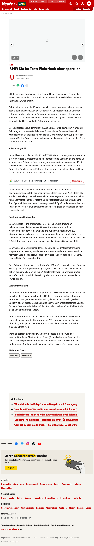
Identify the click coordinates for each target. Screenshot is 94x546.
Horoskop (38, 498)
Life (35, 9)
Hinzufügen (77, 181)
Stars (3, 498)
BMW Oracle (26, 355)
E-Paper (34, 1)
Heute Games (51, 498)
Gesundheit (51, 508)
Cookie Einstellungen (9, 541)
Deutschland (32, 484)
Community (44, 9)
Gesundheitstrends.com (21, 518)
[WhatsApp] (18, 85)
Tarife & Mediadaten (21, 537)
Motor (72, 508)
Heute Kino (65, 498)
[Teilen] (26, 86)
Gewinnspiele (27, 508)
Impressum (5, 537)
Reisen (80, 508)
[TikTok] (33, 443)
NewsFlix (60, 1)
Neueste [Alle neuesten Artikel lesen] (86, 9)
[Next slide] (82, 44)
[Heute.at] (7, 3)
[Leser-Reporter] (70, 3)
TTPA (34, 537)
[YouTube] (39, 443)
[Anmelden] (82, 3)
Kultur (20, 498)
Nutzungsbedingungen (69, 537)
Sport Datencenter (10, 508)
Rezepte (40, 508)
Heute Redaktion (26, 75)
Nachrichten (26, 9)
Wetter (78, 484)
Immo (43, 1)
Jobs (51, 1)
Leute (11, 498)
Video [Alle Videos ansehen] (78, 9)
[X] (22, 443)
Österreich (7, 9)
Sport (16, 9)
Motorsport (14, 355)
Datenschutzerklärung (48, 537)
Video (88, 508)
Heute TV (77, 498)
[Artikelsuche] (76, 3)
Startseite (4, 13)
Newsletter (6, 488)
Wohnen (63, 508)
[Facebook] (22, 85)
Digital (28, 498)
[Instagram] (27, 443)
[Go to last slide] (11, 44)
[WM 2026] (22, 4)
